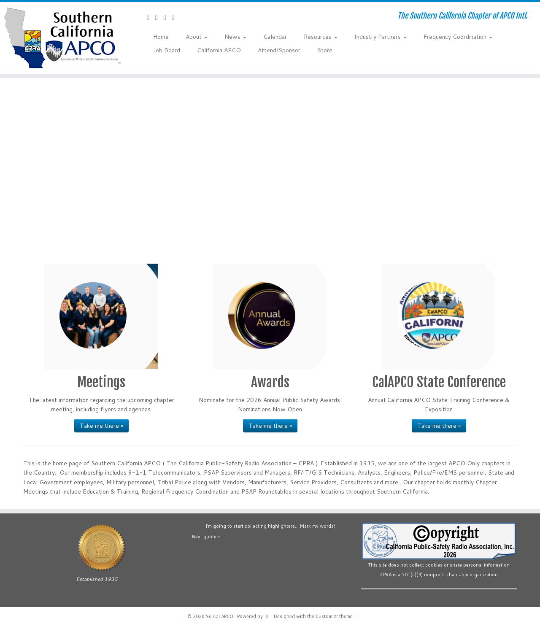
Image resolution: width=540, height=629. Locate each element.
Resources (321, 36)
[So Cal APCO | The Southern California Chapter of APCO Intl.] (62, 38)
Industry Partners (380, 36)
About (197, 36)
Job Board (166, 50)
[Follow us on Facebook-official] (159, 16)
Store (324, 50)
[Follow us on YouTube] (168, 16)
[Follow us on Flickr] (176, 16)
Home (161, 36)
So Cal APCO (219, 616)
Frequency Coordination (458, 36)
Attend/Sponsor (279, 50)
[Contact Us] (151, 16)
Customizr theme (334, 616)
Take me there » (101, 425)
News (235, 36)
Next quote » (206, 536)
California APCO (219, 50)
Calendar (275, 36)
